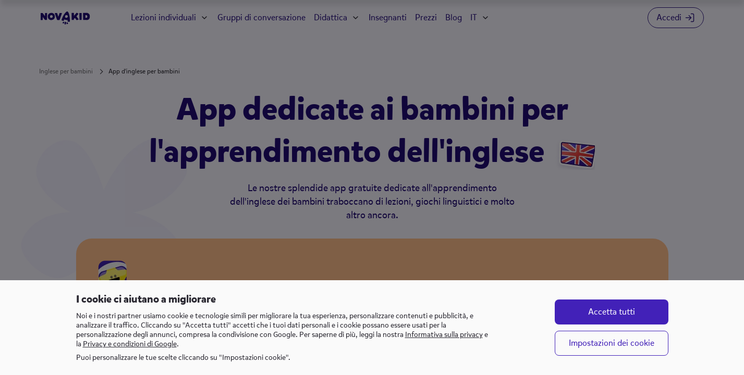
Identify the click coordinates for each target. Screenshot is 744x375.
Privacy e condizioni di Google (130, 344)
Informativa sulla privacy (444, 335)
